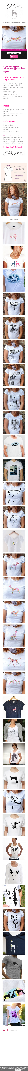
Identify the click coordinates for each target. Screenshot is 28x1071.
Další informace (24, 1069)
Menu (14, 19)
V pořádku (18, 1069)
